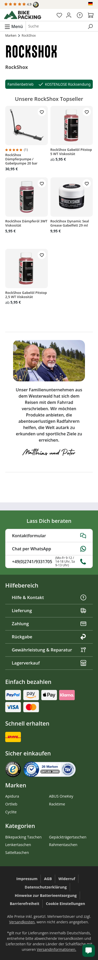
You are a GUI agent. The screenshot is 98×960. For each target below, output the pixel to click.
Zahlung (49, 624)
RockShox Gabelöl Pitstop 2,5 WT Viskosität (26, 294)
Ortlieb (11, 804)
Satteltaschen (17, 852)
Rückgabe (49, 637)
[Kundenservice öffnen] (88, 950)
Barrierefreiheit (24, 903)
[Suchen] (90, 26)
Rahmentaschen (63, 844)
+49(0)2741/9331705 (49, 561)
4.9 (21, 5)
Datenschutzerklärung (46, 887)
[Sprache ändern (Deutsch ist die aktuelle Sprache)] (91, 4)
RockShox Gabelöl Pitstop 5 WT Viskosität (71, 151)
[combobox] (55, 26)
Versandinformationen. (56, 949)
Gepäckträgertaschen (68, 837)
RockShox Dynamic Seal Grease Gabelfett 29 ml (69, 223)
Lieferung (49, 610)
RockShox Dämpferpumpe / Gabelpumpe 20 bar (21, 159)
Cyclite (11, 811)
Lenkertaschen (18, 844)
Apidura (12, 796)
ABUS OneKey (61, 796)
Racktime (57, 804)
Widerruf (66, 878)
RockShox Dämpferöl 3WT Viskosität (26, 223)
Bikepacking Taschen (23, 837)
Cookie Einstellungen (65, 903)
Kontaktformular (49, 536)
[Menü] (13, 26)
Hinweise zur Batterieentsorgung (46, 895)
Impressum (27, 878)
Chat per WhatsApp (49, 549)
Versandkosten (21, 921)
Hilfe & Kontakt (49, 597)
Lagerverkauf (49, 663)
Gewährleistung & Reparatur (49, 650)
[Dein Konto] (68, 15)
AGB (48, 878)
